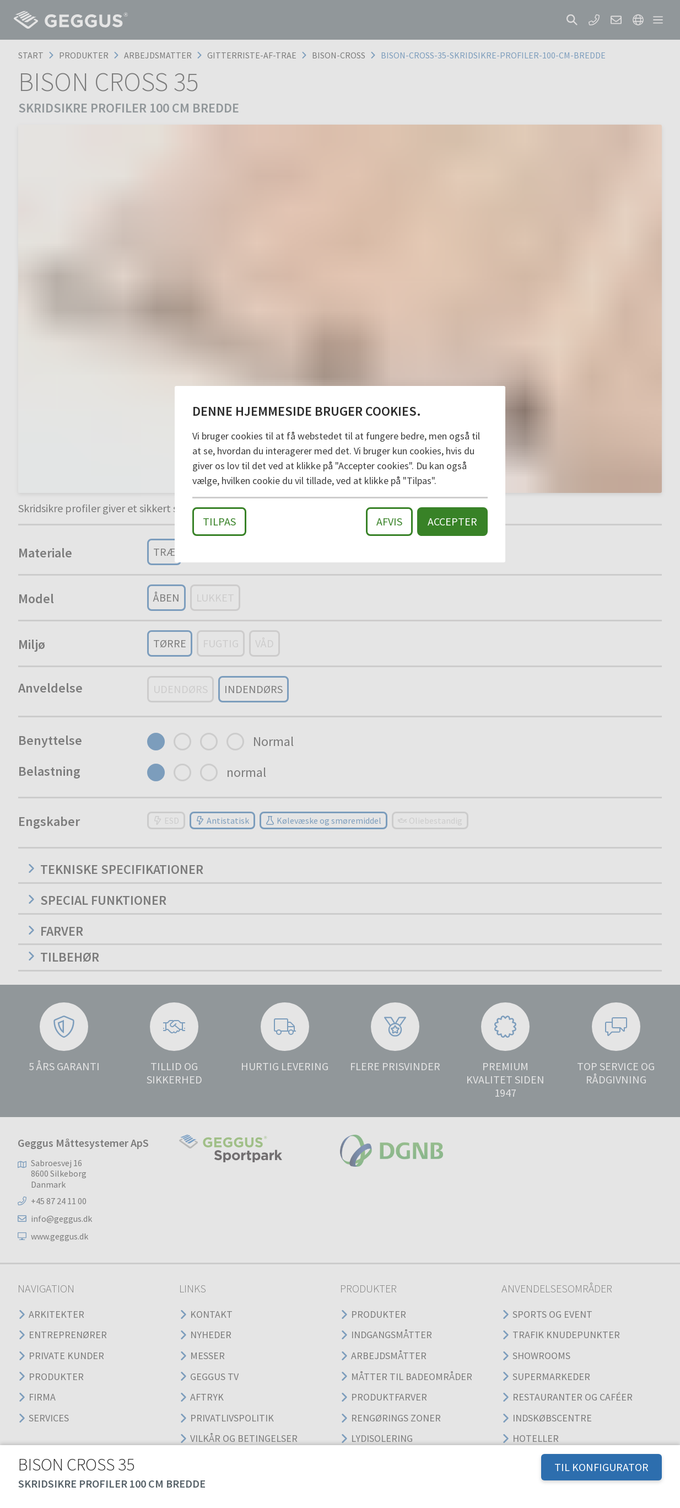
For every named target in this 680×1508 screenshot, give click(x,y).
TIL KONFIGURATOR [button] (601, 1467)
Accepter (452, 521)
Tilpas (219, 521)
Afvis (389, 521)
